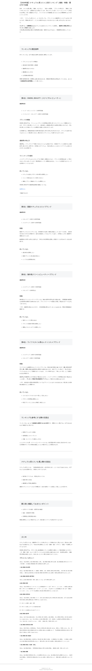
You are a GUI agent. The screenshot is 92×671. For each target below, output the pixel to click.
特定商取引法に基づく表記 (46, 668)
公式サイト (22, 189)
